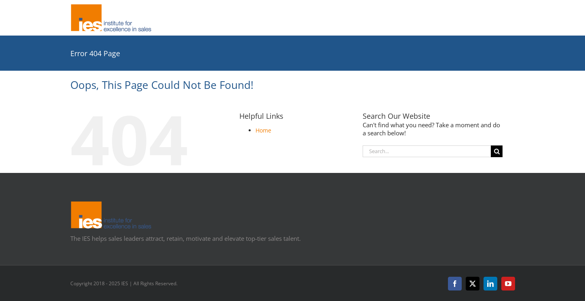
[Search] (497, 151)
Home (263, 130)
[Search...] (427, 151)
